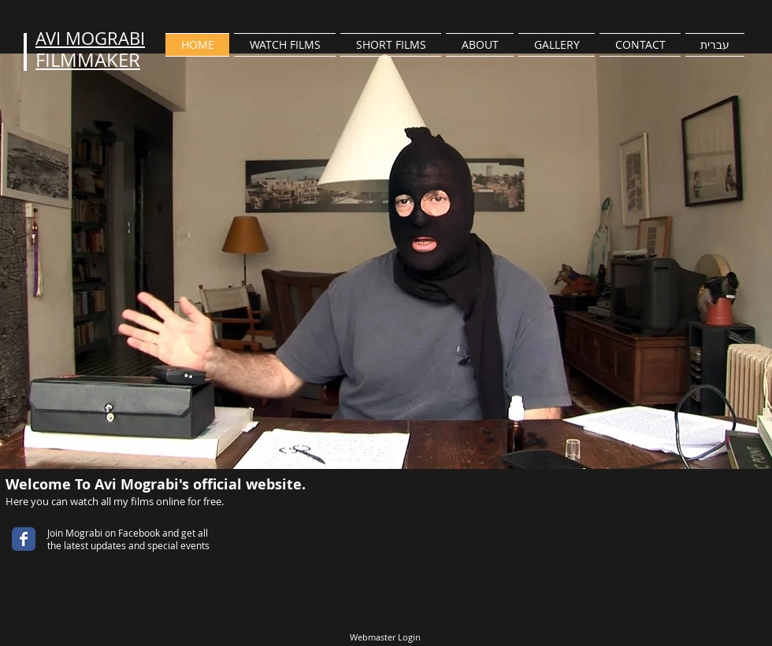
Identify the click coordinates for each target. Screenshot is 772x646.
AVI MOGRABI (90, 38)
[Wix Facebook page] (23, 539)
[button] (285, 45)
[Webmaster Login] (384, 637)
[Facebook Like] (89, 564)
